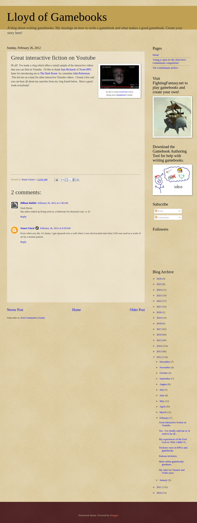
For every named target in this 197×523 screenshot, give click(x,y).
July (162, 389)
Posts (159, 211)
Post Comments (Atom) (33, 317)
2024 (159, 289)
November (165, 367)
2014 (159, 346)
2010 (159, 493)
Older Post (137, 310)
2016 (159, 334)
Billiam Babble (28, 203)
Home (76, 310)
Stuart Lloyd (27, 228)
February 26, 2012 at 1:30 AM (53, 203)
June (162, 395)
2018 (159, 323)
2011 (159, 487)
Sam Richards (68, 69)
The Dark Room (49, 73)
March (163, 412)
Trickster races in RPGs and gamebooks (173, 449)
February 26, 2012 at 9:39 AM (55, 228)
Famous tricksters (168, 456)
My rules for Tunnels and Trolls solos (171, 471)
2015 (159, 340)
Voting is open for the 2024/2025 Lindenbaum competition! (169, 61)
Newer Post (15, 310)
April (162, 406)
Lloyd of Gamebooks (57, 16)
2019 (159, 317)
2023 (159, 295)
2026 (159, 278)
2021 (159, 306)
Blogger (114, 515)
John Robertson (81, 73)
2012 (159, 357)
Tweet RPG (85, 69)
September (165, 378)
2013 (159, 351)
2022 (159, 301)
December (165, 361)
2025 (159, 284)
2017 (159, 329)
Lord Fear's (124, 92)
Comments (162, 217)
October (164, 373)
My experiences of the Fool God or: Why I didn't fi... (173, 441)
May (162, 401)
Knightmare (122, 95)
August (163, 384)
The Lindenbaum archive (165, 67)
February (164, 418)
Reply (23, 216)
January (164, 480)
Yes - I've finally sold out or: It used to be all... (174, 432)
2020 (159, 312)
